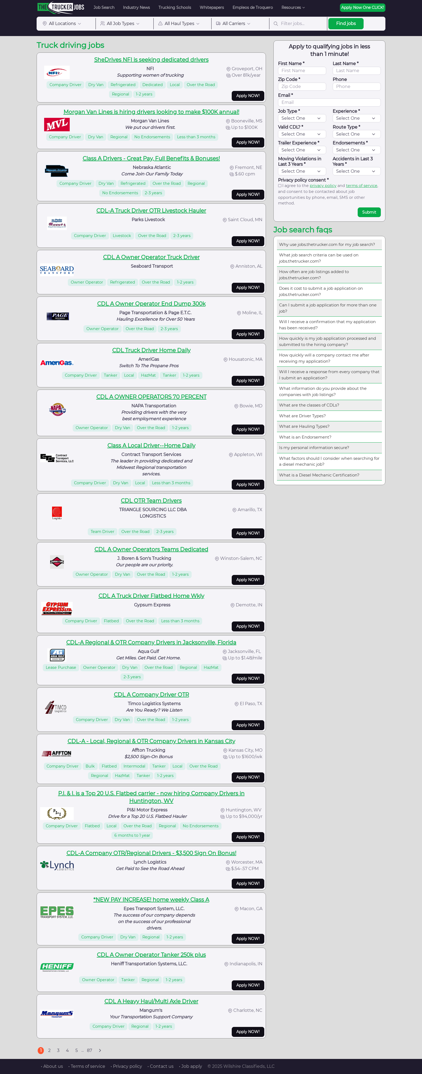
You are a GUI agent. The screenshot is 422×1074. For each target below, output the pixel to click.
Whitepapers (212, 7)
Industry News (136, 7)
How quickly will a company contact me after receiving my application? (324, 358)
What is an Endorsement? (305, 437)
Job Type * (289, 111)
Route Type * (346, 127)
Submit (369, 212)
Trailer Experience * (298, 143)
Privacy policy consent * (303, 180)
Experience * (346, 111)
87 (89, 1050)
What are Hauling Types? (304, 426)
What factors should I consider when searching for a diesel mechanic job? (329, 461)
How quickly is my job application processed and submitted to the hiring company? (327, 341)
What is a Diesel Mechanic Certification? (319, 475)
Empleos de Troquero (253, 7)
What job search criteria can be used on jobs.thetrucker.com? (318, 258)
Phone (340, 79)
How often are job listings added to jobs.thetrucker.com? (314, 274)
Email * (285, 95)
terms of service (361, 185)
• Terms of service (86, 1066)
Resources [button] (291, 7)
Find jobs (346, 23)
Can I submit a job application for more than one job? (328, 308)
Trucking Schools (175, 7)
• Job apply (190, 1066)
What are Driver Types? (302, 415)
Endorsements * (350, 143)
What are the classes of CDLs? (309, 405)
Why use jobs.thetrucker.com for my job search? (327, 244)
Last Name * (345, 63)
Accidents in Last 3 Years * (353, 161)
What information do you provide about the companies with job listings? (323, 391)
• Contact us (160, 1066)
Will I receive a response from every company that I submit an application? (329, 374)
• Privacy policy (126, 1066)
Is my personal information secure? (314, 447)
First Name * (291, 63)
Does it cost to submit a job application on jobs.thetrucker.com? (321, 291)
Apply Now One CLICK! (362, 7)
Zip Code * (289, 79)
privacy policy (323, 185)
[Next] (100, 1050)
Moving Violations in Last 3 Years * (299, 161)
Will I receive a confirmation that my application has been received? (327, 324)
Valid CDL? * (290, 127)
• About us (52, 1066)
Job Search (104, 7)
